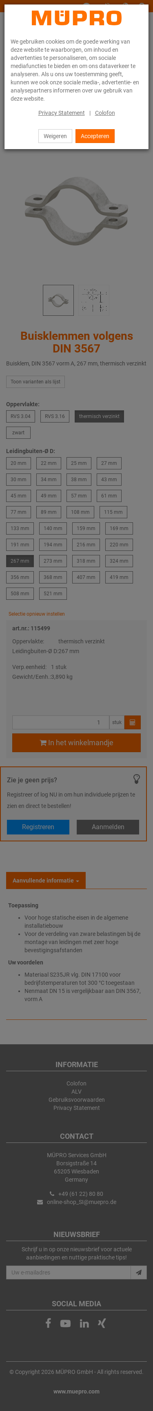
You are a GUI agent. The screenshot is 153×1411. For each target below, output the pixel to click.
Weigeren (55, 136)
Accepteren (95, 136)
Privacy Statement (61, 113)
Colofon (105, 113)
